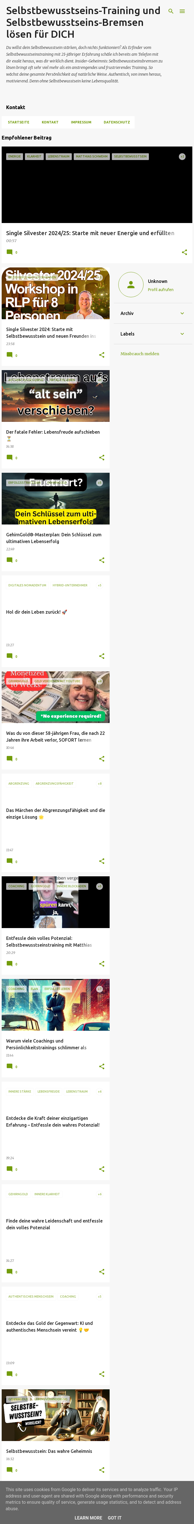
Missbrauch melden (140, 353)
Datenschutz (115, 122)
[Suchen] (171, 11)
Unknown (157, 281)
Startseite (17, 122)
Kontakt (48, 122)
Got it (114, 1518)
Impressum (79, 122)
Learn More (88, 1518)
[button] (184, 252)
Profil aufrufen (161, 289)
